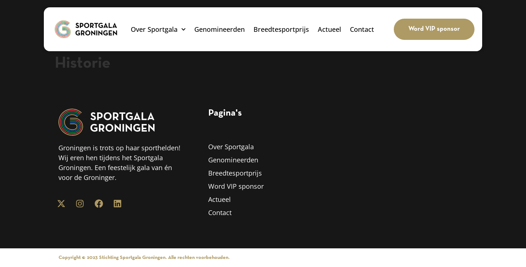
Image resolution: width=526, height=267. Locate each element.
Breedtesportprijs (281, 29)
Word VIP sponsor (236, 186)
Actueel (329, 29)
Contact (362, 29)
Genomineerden (219, 29)
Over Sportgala (158, 29)
